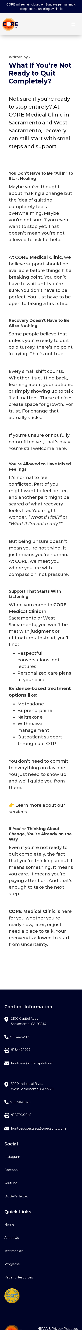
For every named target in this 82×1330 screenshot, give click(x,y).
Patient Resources (18, 1277)
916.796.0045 (21, 1115)
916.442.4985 (20, 1037)
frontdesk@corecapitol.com (32, 1063)
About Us (11, 1238)
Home (9, 1224)
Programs (11, 1264)
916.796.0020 (20, 1102)
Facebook (11, 1170)
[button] (73, 24)
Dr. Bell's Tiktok (16, 1196)
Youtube (10, 1183)
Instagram (12, 1157)
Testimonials (13, 1251)
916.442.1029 (20, 1050)
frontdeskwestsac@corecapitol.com (38, 1128)
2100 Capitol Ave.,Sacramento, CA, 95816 (28, 1021)
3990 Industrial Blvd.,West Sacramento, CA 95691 (32, 1086)
